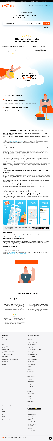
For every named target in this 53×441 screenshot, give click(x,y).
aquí (19, 236)
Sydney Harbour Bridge (32, 359)
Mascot (28, 394)
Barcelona (4, 408)
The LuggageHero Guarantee (9, 354)
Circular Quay (30, 399)
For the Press (5, 356)
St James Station (30, 386)
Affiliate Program (5, 349)
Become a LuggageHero (37, 5)
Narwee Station (30, 381)
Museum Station (30, 393)
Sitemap (4, 364)
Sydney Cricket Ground (32, 337)
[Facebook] (27, 431)
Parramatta (29, 373)
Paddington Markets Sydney (33, 347)
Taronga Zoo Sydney (31, 344)
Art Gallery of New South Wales (33, 357)
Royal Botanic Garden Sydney (33, 342)
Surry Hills (29, 378)
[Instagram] (31, 431)
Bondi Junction (30, 368)
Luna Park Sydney (31, 361)
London (3, 411)
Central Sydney (30, 401)
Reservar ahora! (26, 262)
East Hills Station (30, 379)
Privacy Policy (5, 361)
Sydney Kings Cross (31, 376)
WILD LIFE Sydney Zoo (32, 354)
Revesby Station (30, 389)
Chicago (4, 409)
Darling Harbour (30, 341)
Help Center (4, 352)
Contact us (29, 428)
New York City (5, 413)
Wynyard (29, 396)
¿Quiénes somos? (5, 339)
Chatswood (29, 369)
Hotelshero (4, 347)
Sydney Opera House (31, 346)
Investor (5, 341)
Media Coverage (7, 357)
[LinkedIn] (35, 431)
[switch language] (30, 5)
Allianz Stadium (30, 339)
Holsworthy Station (31, 374)
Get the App (47, 5)
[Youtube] (33, 431)
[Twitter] (29, 431)
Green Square (30, 391)
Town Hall (29, 398)
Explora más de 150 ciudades (8, 419)
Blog (3, 344)
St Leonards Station (31, 371)
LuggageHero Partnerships (9, 351)
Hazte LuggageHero (6, 346)
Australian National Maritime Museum (34, 349)
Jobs (5, 342)
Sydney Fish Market (31, 364)
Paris (3, 414)
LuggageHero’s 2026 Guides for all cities (10, 359)
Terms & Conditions (6, 362)
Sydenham (29, 388)
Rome (3, 416)
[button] (50, 438)
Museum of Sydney (31, 351)
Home (3, 337)
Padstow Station (30, 383)
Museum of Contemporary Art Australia (35, 352)
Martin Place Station (31, 384)
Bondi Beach (29, 366)
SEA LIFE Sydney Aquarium (32, 362)
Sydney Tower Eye (31, 356)
